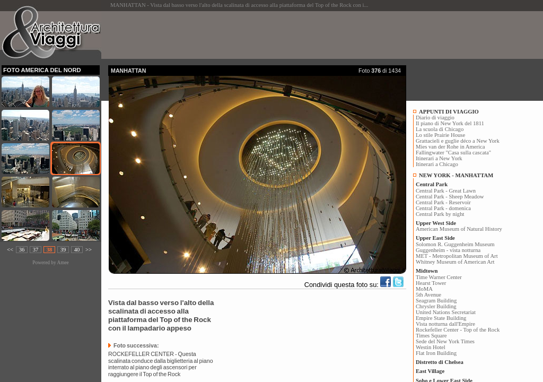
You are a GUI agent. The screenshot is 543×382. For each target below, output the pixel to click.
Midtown (426, 271)
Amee (62, 262)
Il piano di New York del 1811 (450, 123)
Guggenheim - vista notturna (448, 250)
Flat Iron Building (436, 353)
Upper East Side (435, 238)
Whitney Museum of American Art (455, 262)
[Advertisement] (301, 35)
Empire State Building (441, 318)
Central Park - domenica (443, 208)
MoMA (424, 289)
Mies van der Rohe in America (450, 147)
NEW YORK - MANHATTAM (456, 175)
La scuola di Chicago (439, 129)
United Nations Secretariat (446, 312)
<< (10, 250)
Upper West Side (436, 223)
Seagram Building (436, 300)
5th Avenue (428, 295)
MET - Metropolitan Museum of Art (457, 256)
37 (36, 250)
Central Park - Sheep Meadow (450, 196)
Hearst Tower (431, 283)
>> (88, 250)
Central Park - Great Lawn (446, 191)
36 (22, 250)
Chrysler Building (436, 306)
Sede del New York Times (445, 341)
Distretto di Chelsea (439, 362)
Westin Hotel (430, 347)
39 (63, 250)
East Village (430, 371)
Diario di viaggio (435, 117)
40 (77, 250)
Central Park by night (440, 214)
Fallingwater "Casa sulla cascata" (453, 152)
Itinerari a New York (439, 158)
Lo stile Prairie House (440, 135)
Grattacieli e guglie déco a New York (458, 141)
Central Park (432, 184)
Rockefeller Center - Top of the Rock (458, 330)
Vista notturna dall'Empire (445, 324)
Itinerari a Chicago (437, 164)
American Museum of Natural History (459, 229)
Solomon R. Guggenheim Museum (455, 244)
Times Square (431, 335)
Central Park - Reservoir (443, 202)
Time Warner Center (439, 277)
